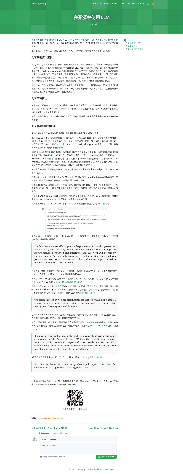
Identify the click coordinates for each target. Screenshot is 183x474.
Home (95, 3)
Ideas (114, 3)
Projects (131, 3)
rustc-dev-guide (98, 325)
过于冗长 (90, 293)
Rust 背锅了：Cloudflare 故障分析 (49, 428)
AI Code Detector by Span (69, 282)
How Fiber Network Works (103, 428)
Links (122, 3)
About (141, 3)
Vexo (112, 469)
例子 (61, 147)
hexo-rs (100, 469)
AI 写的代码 (103, 203)
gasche (35, 239)
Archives (104, 3)
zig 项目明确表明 (94, 357)
